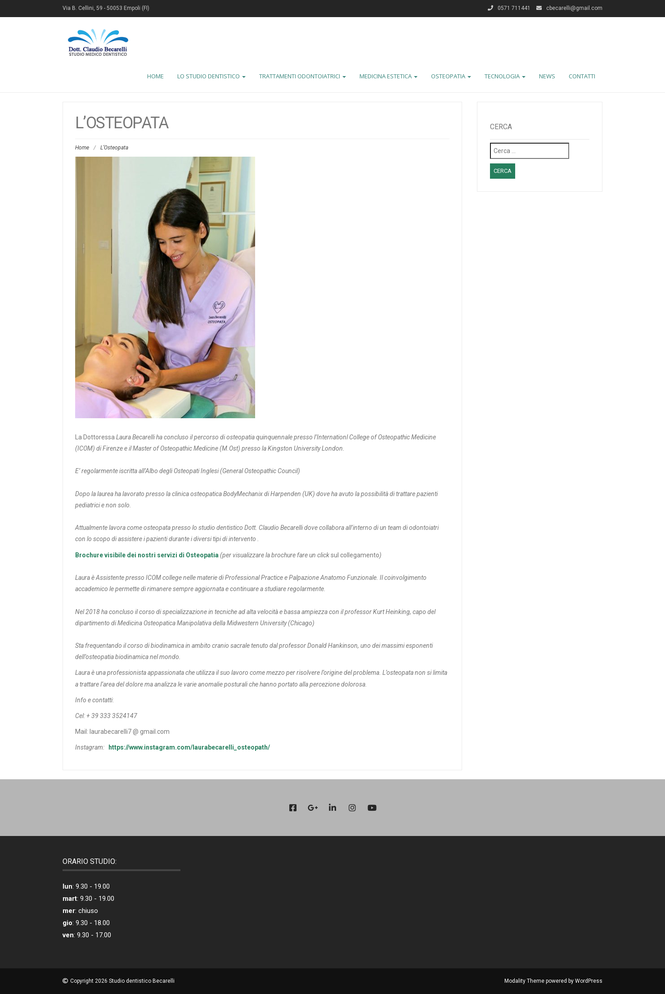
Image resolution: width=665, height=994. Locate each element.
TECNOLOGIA (505, 76)
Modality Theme (524, 981)
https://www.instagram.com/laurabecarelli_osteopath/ (189, 747)
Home (82, 148)
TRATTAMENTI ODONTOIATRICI (302, 76)
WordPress (588, 981)
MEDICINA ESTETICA (388, 76)
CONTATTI (582, 76)
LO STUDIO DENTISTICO (211, 76)
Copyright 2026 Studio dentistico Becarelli (122, 981)
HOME (155, 76)
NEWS (547, 76)
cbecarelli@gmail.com (574, 8)
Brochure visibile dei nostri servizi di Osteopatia (147, 555)
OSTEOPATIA (451, 76)
